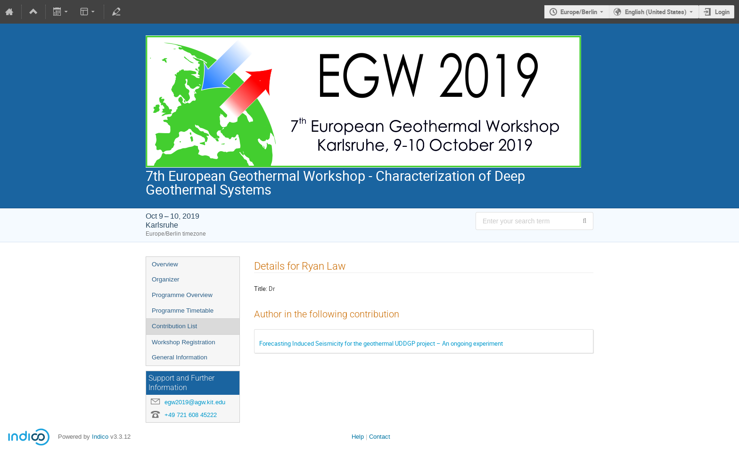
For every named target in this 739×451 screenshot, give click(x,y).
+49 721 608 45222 (190, 415)
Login (722, 12)
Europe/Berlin (578, 12)
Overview (165, 264)
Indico (100, 437)
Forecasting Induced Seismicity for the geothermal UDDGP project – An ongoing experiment (381, 343)
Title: (260, 288)
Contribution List (174, 326)
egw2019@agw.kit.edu (194, 402)
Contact (379, 437)
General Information (179, 357)
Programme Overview (182, 294)
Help (358, 437)
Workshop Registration (183, 342)
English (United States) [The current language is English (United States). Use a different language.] (656, 12)
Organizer (166, 279)
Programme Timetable (182, 310)
